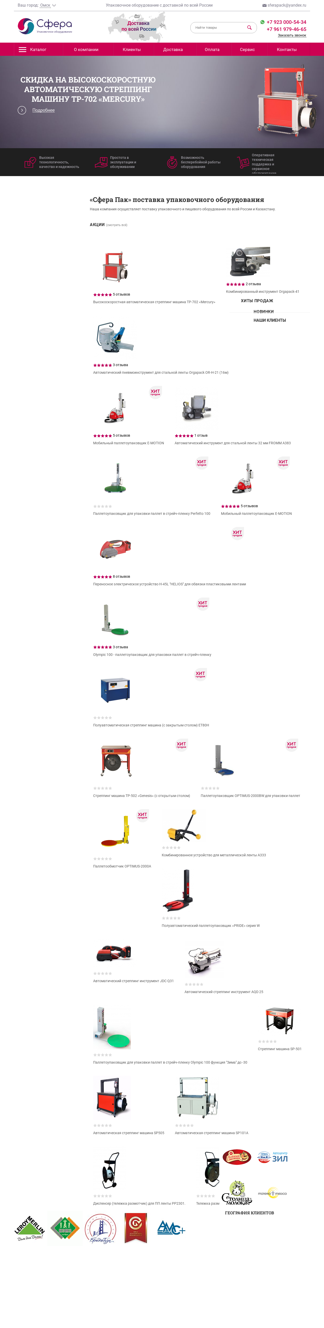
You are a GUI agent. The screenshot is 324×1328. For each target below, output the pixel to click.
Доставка (173, 49)
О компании (86, 49)
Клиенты (132, 49)
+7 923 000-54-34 (286, 22)
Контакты (287, 49)
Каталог (32, 51)
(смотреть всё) (116, 225)
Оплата (212, 49)
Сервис (247, 49)
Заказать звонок (292, 35)
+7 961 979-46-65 (286, 29)
